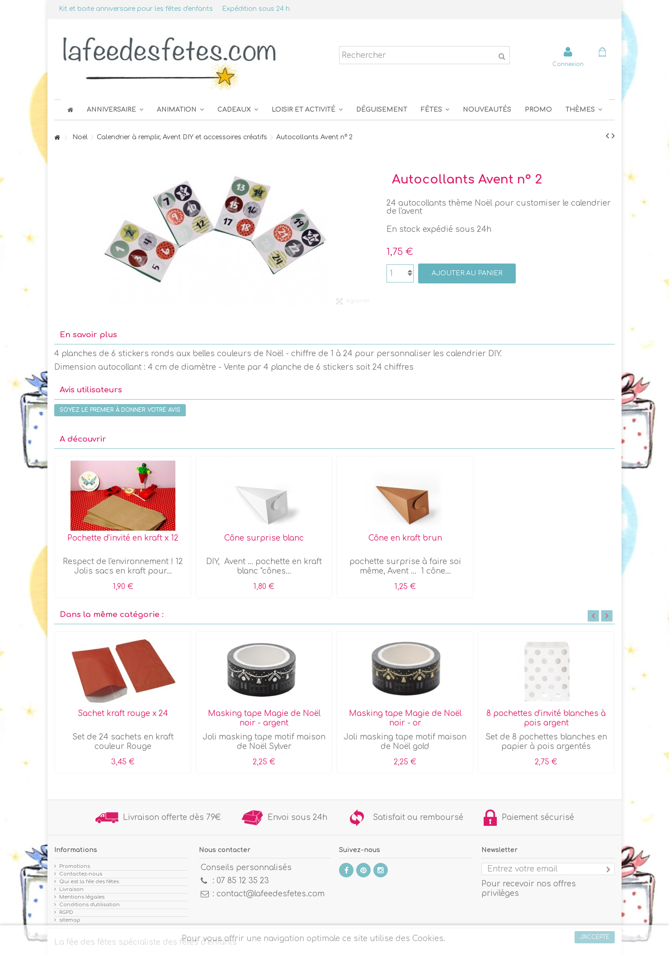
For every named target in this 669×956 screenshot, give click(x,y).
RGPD (66, 912)
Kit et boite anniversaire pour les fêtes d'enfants (136, 8)
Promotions (74, 866)
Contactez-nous (80, 874)
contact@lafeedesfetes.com (271, 894)
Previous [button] (593, 616)
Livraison (71, 889)
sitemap (69, 920)
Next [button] (606, 616)
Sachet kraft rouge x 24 (123, 713)
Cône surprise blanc (264, 538)
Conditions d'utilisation (89, 905)
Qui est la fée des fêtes (89, 882)
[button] (435, 109)
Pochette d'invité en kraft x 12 (123, 538)
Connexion (568, 64)
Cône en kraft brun (405, 538)
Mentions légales (81, 897)
